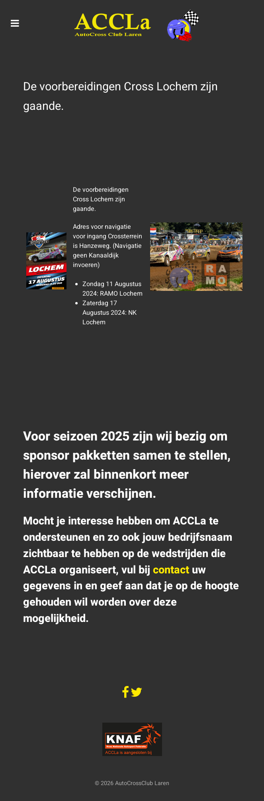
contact (171, 570)
